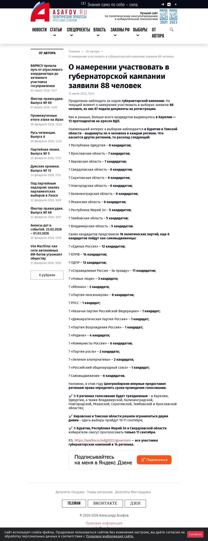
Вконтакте (105, 503)
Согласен (195, 534)
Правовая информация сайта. (110, 536)
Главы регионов (100, 492)
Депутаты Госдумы (70, 492)
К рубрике (47, 275)
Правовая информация (104, 523)
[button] (56, 33)
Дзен (129, 503)
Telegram (79, 503)
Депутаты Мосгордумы (133, 492)
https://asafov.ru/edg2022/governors (102, 440)
